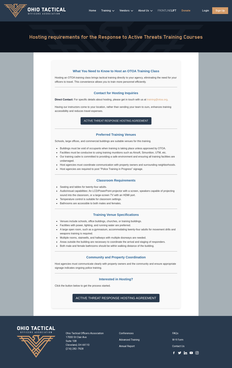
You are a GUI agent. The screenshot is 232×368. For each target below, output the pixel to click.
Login (205, 10)
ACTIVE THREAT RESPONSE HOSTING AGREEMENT (116, 120)
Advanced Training (129, 339)
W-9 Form (177, 339)
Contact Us (178, 346)
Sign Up (220, 10)
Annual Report (127, 346)
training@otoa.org (157, 99)
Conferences (126, 333)
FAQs (175, 333)
